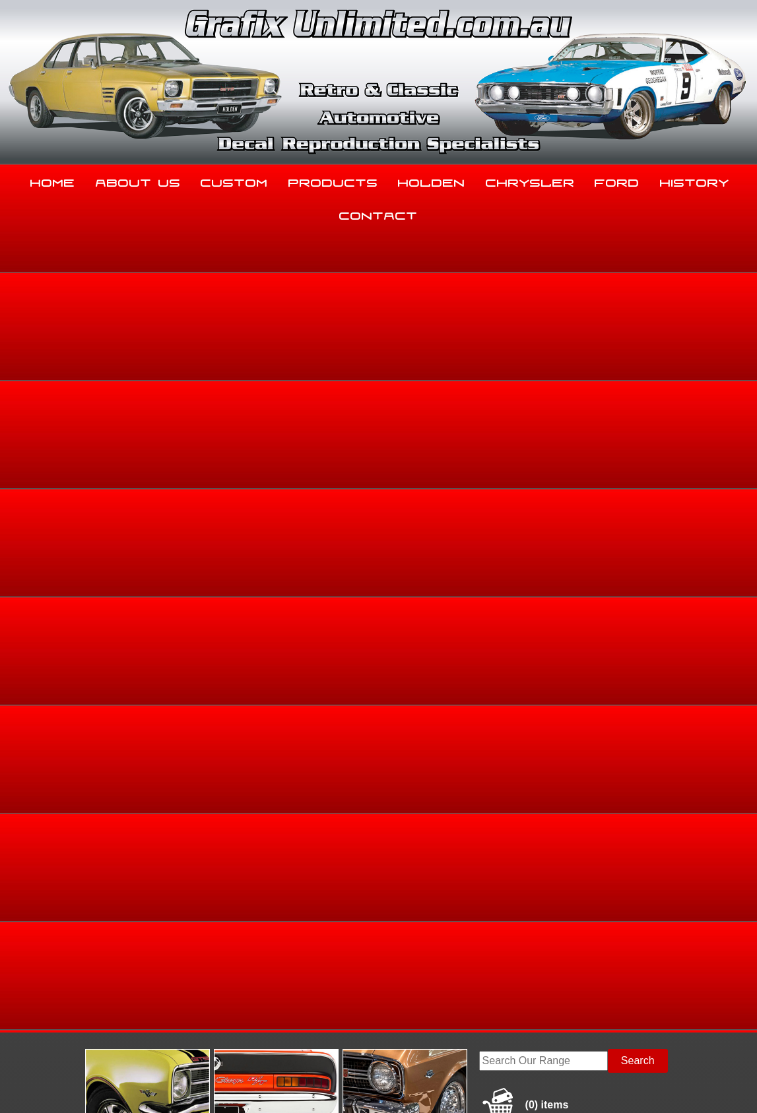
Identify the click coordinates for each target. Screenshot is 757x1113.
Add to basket (461, 580)
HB (668, 425)
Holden (431, 180)
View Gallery (407, 327)
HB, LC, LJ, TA (628, 425)
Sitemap (32, 1087)
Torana (582, 425)
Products (333, 180)
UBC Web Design (385, 1087)
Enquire (461, 610)
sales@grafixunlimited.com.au (86, 1012)
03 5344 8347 (48, 979)
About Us (138, 180)
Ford (617, 180)
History (694, 180)
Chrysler (530, 180)
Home (52, 180)
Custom (234, 180)
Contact (378, 213)
